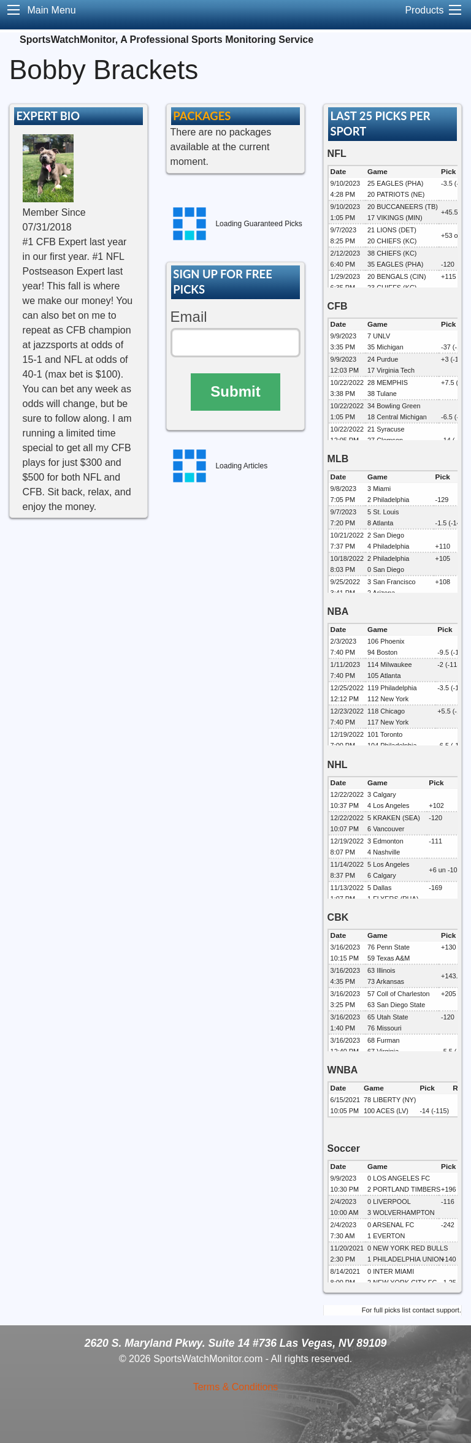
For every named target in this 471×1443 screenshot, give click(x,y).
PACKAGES (202, 116)
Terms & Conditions (235, 1387)
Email (188, 316)
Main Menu (51, 10)
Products (424, 10)
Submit (235, 391)
